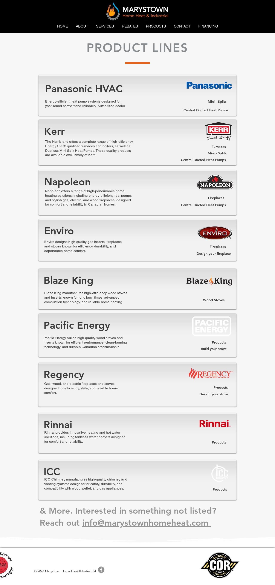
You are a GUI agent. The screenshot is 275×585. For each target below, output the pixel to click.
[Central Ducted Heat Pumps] (206, 110)
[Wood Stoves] (213, 300)
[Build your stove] (213, 349)
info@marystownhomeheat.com (146, 522)
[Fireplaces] (216, 198)
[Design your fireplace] (213, 253)
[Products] (219, 342)
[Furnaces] (218, 146)
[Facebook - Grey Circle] (101, 570)
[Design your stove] (213, 394)
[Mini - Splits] (217, 101)
